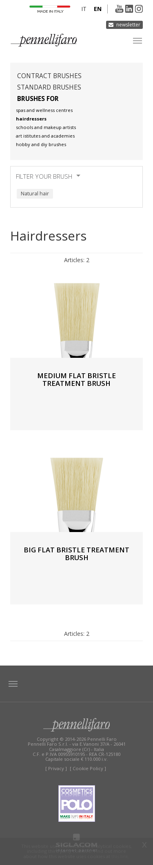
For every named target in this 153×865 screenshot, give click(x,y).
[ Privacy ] (56, 768)
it (83, 9)
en (98, 9)
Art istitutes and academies (45, 136)
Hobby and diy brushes (41, 144)
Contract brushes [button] (49, 76)
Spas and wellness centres (44, 110)
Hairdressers (31, 119)
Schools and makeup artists (46, 127)
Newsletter (128, 24)
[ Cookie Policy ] (88, 768)
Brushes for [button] (38, 98)
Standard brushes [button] (49, 87)
